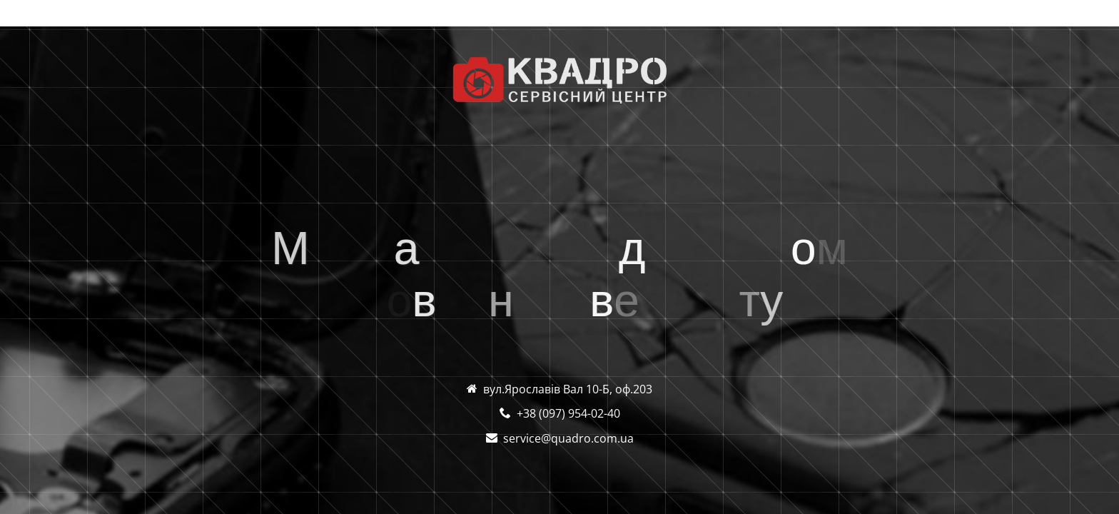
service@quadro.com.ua (568, 438)
